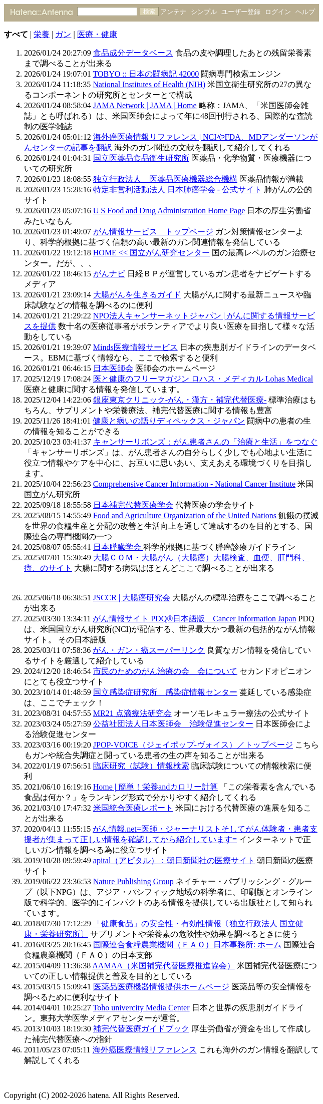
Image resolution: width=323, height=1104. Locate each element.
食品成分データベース (133, 53)
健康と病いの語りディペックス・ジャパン (169, 421)
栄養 (42, 34)
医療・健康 (97, 34)
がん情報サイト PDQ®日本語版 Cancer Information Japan (194, 618)
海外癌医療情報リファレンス (145, 1049)
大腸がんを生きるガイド (137, 294)
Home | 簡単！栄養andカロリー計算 (155, 787)
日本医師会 (113, 368)
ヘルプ (305, 12)
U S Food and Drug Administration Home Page (169, 210)
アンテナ (173, 12)
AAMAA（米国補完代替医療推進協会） (163, 965)
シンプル (204, 12)
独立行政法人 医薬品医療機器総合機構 (165, 179)
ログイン (278, 12)
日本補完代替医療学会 (133, 505)
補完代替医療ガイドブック (141, 1028)
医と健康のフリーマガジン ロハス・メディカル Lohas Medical (203, 379)
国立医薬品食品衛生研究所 (141, 158)
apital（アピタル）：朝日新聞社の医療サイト (174, 860)
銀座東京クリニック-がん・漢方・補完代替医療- (180, 400)
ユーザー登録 (240, 12)
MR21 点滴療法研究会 (132, 713)
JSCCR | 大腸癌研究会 (131, 597)
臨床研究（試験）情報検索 (141, 766)
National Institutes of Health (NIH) (149, 84)
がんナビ (109, 273)
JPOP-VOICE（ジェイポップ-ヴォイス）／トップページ (193, 745)
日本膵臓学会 (118, 547)
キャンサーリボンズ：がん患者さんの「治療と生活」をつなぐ (205, 442)
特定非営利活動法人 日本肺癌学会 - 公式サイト (177, 189)
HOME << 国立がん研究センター (151, 252)
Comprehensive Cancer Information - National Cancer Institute (194, 484)
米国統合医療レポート (133, 808)
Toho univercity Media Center (141, 1007)
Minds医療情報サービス (135, 347)
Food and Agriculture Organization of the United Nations (184, 515)
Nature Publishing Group (133, 881)
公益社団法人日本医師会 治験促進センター (173, 723)
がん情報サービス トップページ (153, 231)
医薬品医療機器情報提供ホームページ (161, 986)
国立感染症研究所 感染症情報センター (165, 692)
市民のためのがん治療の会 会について (165, 671)
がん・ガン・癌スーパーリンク (149, 650)
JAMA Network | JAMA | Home (145, 105)
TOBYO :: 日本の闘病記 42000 (146, 74)
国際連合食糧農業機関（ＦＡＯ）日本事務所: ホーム (187, 944)
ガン (63, 34)
